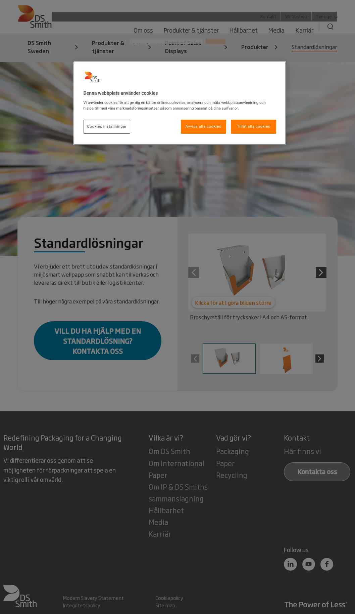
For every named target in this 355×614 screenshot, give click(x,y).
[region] (180, 104)
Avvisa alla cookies (203, 126)
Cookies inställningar (107, 126)
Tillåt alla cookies (253, 126)
